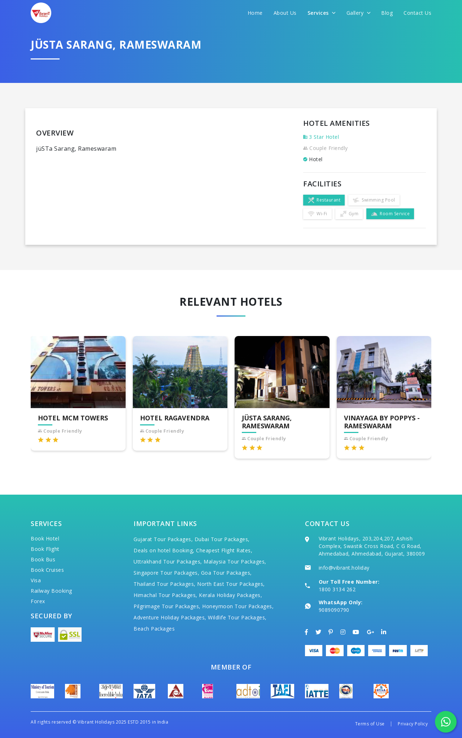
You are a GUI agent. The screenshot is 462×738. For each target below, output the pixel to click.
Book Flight (45, 548)
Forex (38, 601)
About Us (285, 12)
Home (255, 12)
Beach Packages (154, 628)
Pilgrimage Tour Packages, (167, 606)
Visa (36, 580)
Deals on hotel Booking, (164, 550)
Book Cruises (47, 569)
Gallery (358, 12)
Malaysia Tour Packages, (235, 561)
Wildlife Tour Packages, (237, 617)
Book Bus (43, 559)
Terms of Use (370, 724)
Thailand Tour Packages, (165, 583)
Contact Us (417, 12)
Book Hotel (45, 538)
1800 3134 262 (337, 589)
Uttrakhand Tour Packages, (168, 561)
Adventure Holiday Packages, (170, 617)
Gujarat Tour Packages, (163, 539)
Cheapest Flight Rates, (224, 550)
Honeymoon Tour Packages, (238, 606)
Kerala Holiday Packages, (230, 595)
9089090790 (334, 609)
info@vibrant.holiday (344, 567)
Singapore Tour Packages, (166, 572)
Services (322, 12)
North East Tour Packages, (231, 583)
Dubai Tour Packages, (222, 539)
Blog (387, 12)
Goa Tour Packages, (226, 572)
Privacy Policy (413, 724)
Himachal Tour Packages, (165, 595)
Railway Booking (51, 590)
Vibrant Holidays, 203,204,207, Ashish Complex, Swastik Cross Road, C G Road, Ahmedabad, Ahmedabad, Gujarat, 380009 (372, 546)
